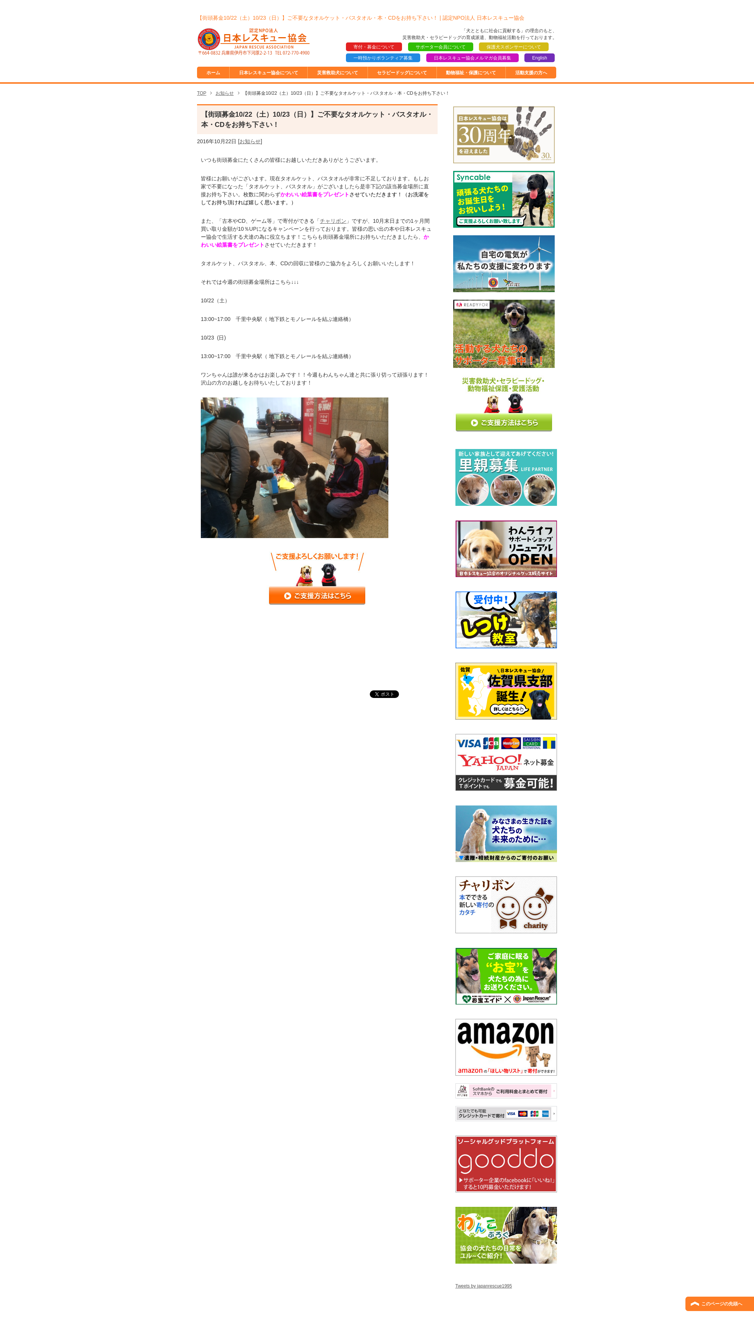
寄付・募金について (374, 47)
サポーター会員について (441, 47)
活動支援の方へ (531, 72)
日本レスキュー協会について (268, 72)
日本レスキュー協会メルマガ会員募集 (472, 58)
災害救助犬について (337, 72)
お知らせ (250, 141)
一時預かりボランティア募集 (383, 58)
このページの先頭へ (721, 1303)
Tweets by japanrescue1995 (483, 1286)
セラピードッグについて (402, 72)
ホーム (213, 72)
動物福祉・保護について (471, 72)
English (539, 58)
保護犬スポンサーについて (514, 47)
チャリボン (333, 221)
